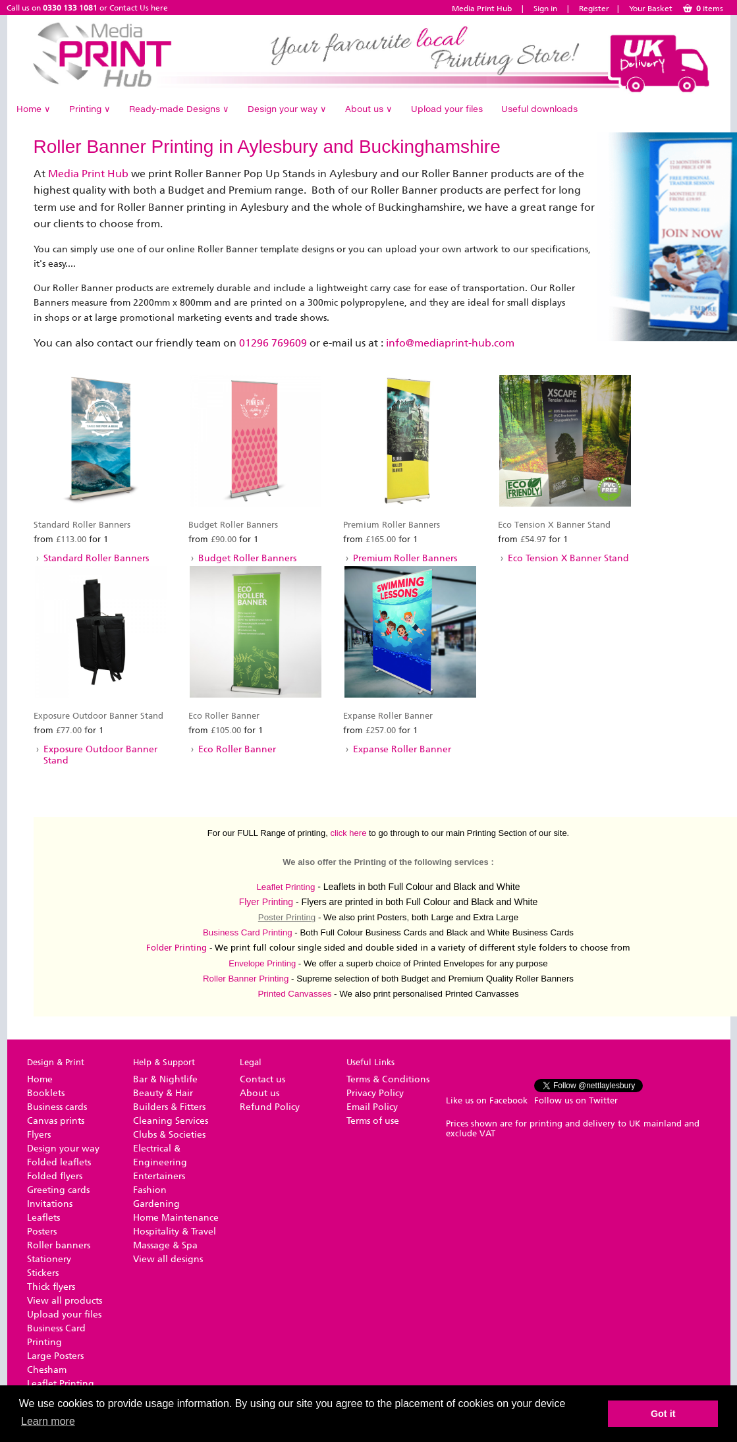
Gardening (156, 1203)
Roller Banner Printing (245, 979)
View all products (64, 1300)
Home (33, 108)
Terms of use (372, 1120)
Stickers (43, 1273)
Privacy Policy (375, 1093)
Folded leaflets (59, 1162)
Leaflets (43, 1217)
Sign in (545, 8)
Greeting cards (58, 1190)
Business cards (57, 1107)
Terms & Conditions (387, 1079)
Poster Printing (286, 917)
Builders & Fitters (169, 1107)
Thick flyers (51, 1286)
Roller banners (58, 1245)
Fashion (150, 1190)
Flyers (39, 1134)
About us (369, 108)
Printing (90, 108)
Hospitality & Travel (174, 1231)
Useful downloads (539, 108)
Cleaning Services (170, 1120)
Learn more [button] (48, 1421)
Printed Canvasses (294, 994)
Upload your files (447, 108)
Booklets (46, 1093)
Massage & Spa (165, 1245)
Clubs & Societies (169, 1134)
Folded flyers (54, 1176)
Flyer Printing (266, 902)
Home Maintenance (176, 1217)
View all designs (168, 1259)
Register (594, 8)
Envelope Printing (262, 963)
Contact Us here (138, 8)
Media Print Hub (482, 8)
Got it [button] (663, 1413)
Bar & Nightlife (165, 1079)
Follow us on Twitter (576, 1100)
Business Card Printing (247, 932)
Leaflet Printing (285, 887)
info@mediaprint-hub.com (450, 343)
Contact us (262, 1079)
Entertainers (159, 1176)
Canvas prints (55, 1120)
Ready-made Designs (179, 108)
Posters (42, 1231)
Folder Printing (176, 948)
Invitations (49, 1203)
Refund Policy (270, 1107)
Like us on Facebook (487, 1100)
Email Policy (372, 1107)
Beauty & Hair (163, 1093)
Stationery (49, 1259)
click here (348, 833)
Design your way (287, 108)
